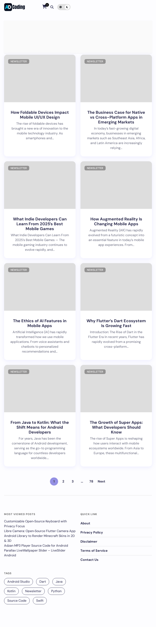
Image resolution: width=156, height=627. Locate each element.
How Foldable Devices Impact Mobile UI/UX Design (40, 115)
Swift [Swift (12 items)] (39, 600)
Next (101, 481)
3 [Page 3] (73, 481)
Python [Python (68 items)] (56, 591)
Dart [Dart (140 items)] (42, 581)
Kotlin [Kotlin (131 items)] (11, 591)
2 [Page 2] (63, 481)
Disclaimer (88, 541)
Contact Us (89, 560)
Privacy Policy (91, 532)
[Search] (52, 7)
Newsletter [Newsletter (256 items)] (33, 591)
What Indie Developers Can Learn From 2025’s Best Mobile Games (40, 223)
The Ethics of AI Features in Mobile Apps (39, 323)
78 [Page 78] (91, 481)
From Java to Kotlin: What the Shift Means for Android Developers (40, 427)
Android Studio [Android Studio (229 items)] (18, 581)
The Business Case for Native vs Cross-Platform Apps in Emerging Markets (116, 117)
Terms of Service (94, 550)
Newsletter (19, 61)
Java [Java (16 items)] (59, 581)
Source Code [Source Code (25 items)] (16, 600)
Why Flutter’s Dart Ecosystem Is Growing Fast (116, 323)
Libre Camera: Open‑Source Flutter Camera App (40, 531)
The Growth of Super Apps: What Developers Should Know (116, 427)
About (85, 523)
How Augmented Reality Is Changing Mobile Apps (116, 221)
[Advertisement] (78, 37)
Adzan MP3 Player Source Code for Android (36, 545)
